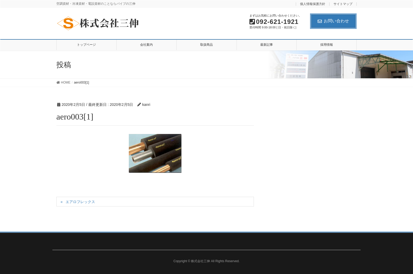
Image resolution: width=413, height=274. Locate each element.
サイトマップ (342, 4)
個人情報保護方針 (312, 4)
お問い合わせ (333, 21)
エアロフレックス (80, 202)
